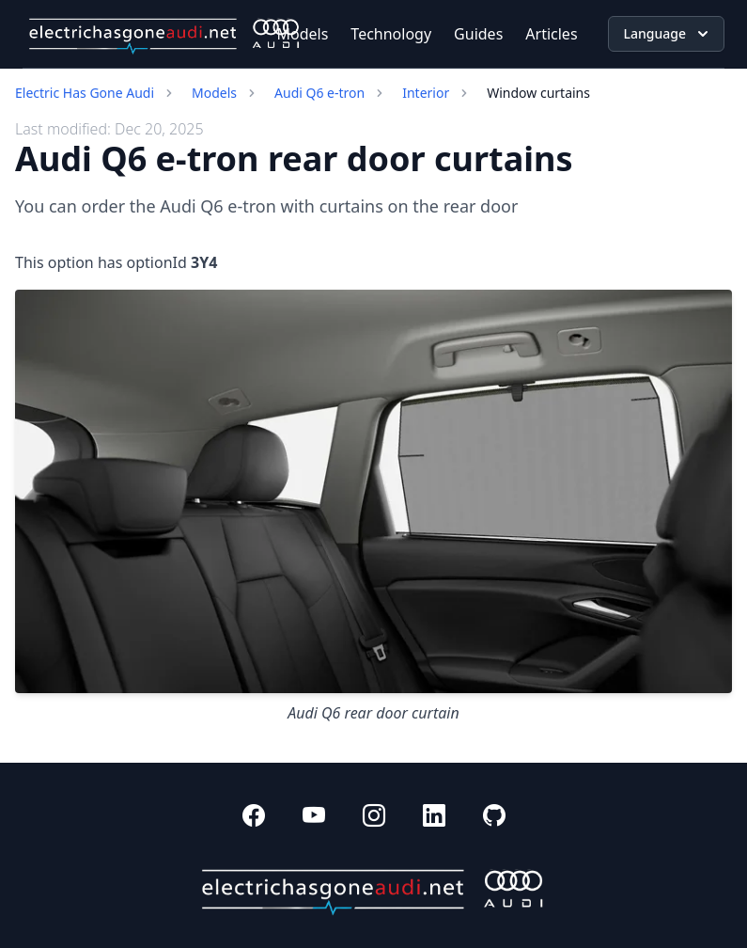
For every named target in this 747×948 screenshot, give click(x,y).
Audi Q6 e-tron (319, 93)
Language (668, 33)
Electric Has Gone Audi (84, 93)
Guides (478, 34)
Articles (551, 34)
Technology (390, 34)
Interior (425, 93)
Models (303, 34)
